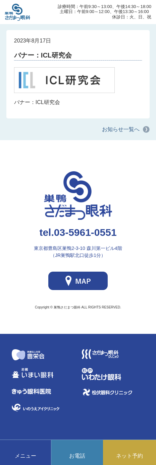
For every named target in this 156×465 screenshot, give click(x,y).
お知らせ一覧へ (121, 129)
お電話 (77, 456)
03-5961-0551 (77, 232)
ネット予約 (129, 456)
